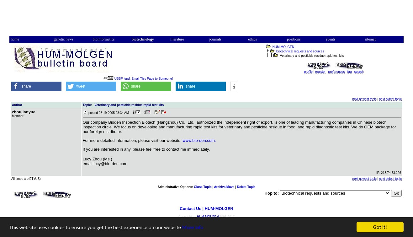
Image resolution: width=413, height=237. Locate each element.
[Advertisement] (207, 20)
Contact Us (190, 208)
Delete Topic (246, 187)
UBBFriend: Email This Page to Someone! (143, 78)
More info (193, 227)
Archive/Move (224, 187)
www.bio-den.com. (199, 140)
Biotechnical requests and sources (300, 51)
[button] (36, 86)
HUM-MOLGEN (283, 47)
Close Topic (203, 187)
